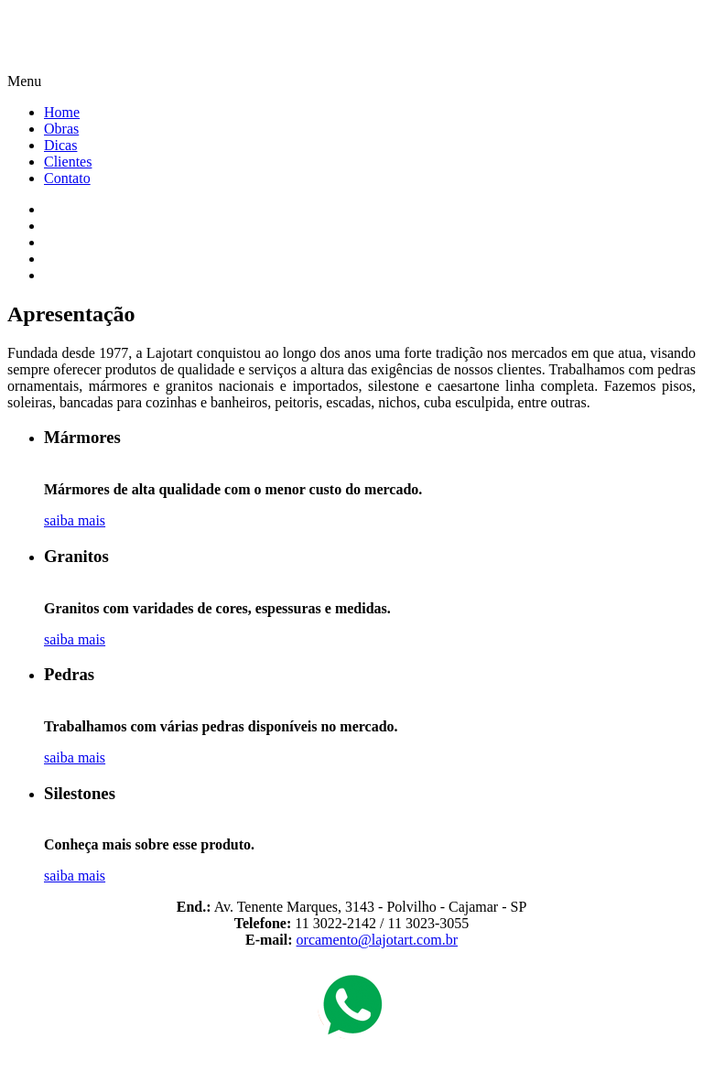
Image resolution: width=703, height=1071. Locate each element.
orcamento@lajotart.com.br (377, 939)
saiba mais (74, 520)
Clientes (68, 161)
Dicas (60, 145)
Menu (24, 81)
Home (62, 112)
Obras (61, 128)
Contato (67, 178)
